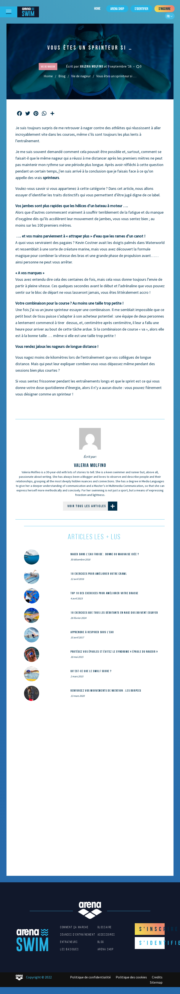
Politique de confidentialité (90, 977)
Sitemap (156, 982)
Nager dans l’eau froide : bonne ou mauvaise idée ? (105, 554)
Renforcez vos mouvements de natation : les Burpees (106, 690)
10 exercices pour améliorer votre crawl (99, 573)
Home (97, 8)
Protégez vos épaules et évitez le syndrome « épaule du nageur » (114, 651)
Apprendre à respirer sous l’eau (92, 632)
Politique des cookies (131, 977)
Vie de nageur (81, 76)
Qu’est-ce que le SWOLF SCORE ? (91, 671)
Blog (62, 76)
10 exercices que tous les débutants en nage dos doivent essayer (114, 612)
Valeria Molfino (92, 66)
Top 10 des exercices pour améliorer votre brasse (104, 593)
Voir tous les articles (92, 506)
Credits (157, 977)
